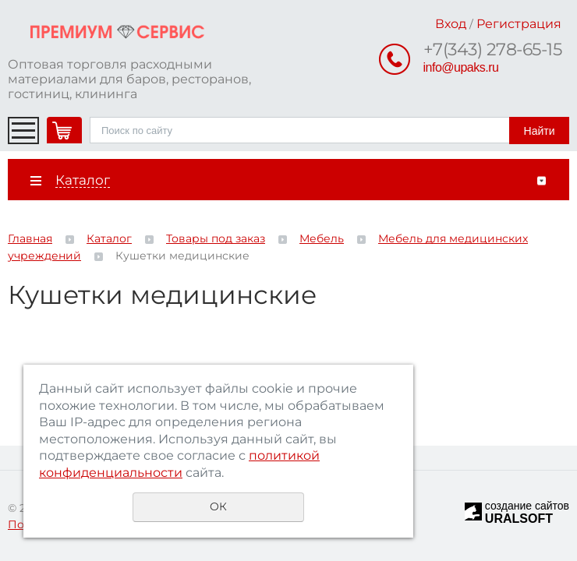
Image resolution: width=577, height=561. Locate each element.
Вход (450, 23)
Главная (30, 238)
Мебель (321, 238)
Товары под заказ (215, 238)
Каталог (109, 238)
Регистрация (518, 23)
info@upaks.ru (461, 67)
